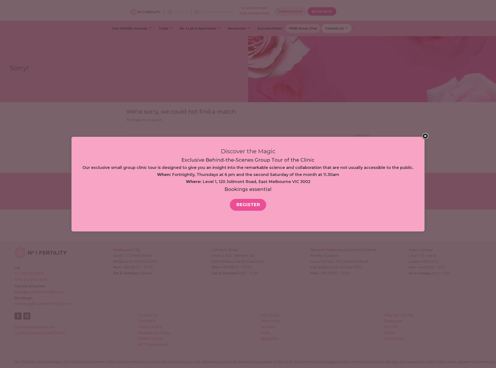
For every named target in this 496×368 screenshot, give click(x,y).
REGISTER (248, 204)
